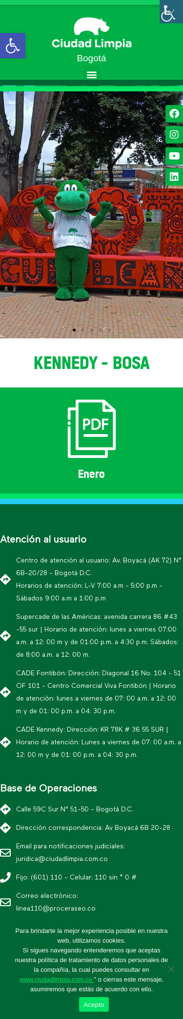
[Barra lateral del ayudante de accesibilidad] (171, 11)
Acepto (94, 1004)
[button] (91, 74)
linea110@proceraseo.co (56, 908)
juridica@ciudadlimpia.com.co (62, 859)
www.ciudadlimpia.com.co (57, 979)
